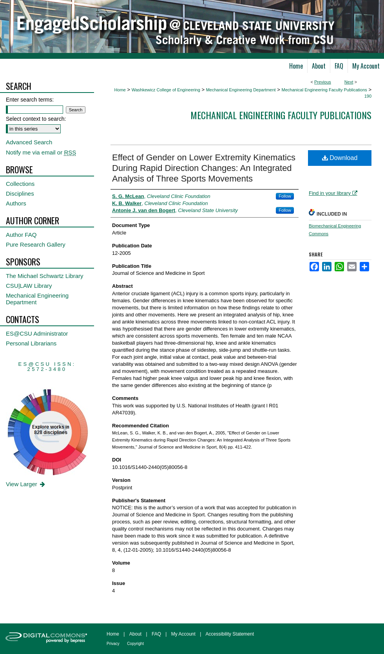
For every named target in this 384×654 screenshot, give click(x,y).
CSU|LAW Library (29, 285)
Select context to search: (36, 119)
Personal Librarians (31, 343)
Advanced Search (29, 142)
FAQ (156, 634)
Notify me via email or (41, 152)
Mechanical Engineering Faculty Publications (324, 89)
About (135, 634)
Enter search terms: (30, 99)
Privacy (113, 643)
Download (340, 157)
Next (348, 82)
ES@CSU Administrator (37, 333)
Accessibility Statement (230, 634)
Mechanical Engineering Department (241, 89)
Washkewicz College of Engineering (166, 89)
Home (120, 89)
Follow (285, 196)
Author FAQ (21, 234)
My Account (183, 634)
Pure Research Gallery (35, 244)
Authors (16, 203)
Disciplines (20, 193)
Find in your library (333, 193)
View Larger (26, 484)
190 (367, 96)
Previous (322, 82)
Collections (20, 183)
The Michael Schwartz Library (44, 275)
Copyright (135, 643)
